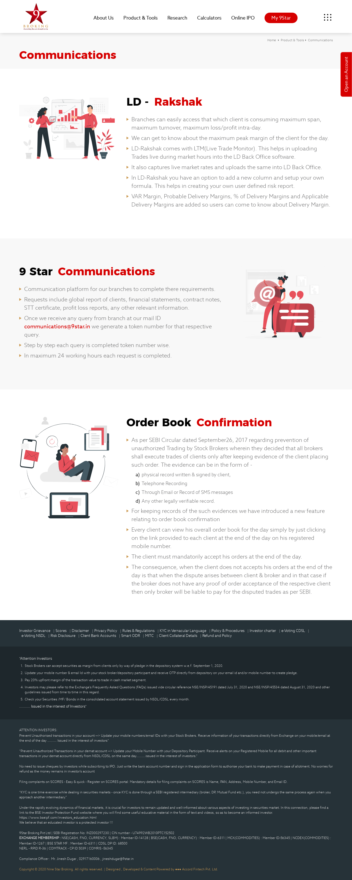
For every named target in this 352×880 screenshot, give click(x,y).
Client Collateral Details (178, 635)
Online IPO (243, 18)
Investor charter (263, 630)
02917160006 (89, 859)
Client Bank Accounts (98, 635)
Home (271, 40)
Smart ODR (130, 635)
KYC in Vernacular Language (183, 630)
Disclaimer (80, 630)
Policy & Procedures (227, 630)
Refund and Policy (217, 635)
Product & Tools (140, 18)
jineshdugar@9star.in (118, 859)
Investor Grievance (34, 630)
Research (177, 18)
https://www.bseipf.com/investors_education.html (58, 817)
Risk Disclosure (63, 635)
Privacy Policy (105, 630)
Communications (320, 40)
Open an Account (346, 74)
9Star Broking (35, 16)
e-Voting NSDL (33, 635)
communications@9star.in (58, 326)
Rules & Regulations (138, 630)
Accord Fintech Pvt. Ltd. (200, 869)
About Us (104, 18)
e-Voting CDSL (293, 630)
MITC (149, 635)
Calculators (209, 18)
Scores (61, 630)
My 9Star (281, 18)
